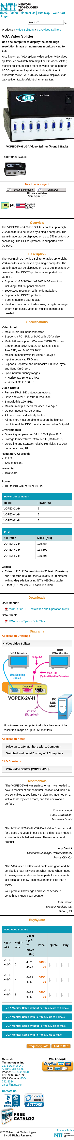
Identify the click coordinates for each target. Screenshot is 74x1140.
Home (4, 13)
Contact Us (28, 13)
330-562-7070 (20, 1072)
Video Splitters (25, 29)
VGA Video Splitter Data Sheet (28, 621)
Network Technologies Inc (13, 1061)
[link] (34, 1100)
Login (4, 16)
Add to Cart (60, 1046)
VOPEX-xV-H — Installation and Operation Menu (39, 609)
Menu (14, 13)
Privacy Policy (65, 1130)
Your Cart (59, 13)
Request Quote (38, 1046)
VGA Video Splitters (49, 29)
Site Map (44, 13)
